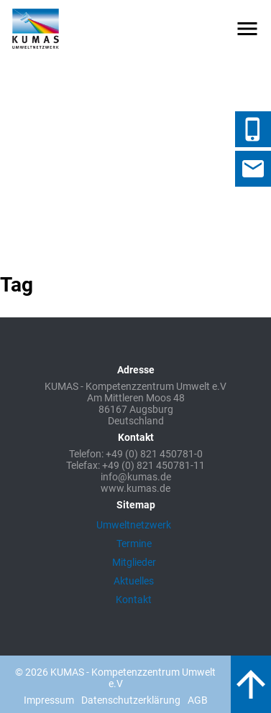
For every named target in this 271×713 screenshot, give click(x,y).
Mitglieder (134, 562)
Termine (134, 543)
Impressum (49, 700)
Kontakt (134, 599)
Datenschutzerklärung (130, 700)
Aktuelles (134, 581)
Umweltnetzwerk (133, 525)
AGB (198, 700)
